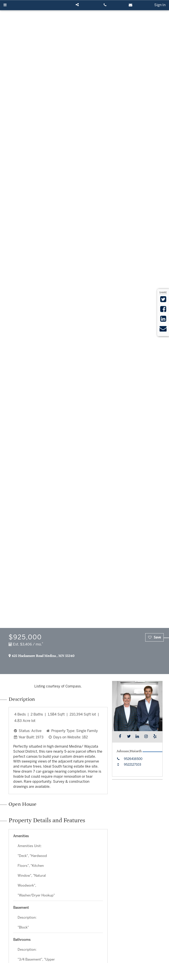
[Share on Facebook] (163, 310)
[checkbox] (154, 637)
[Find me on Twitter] (128, 736)
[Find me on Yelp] (155, 736)
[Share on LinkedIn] (163, 320)
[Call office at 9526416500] (129, 759)
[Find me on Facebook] (120, 736)
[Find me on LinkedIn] (137, 736)
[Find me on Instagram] (146, 736)
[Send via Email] (163, 330)
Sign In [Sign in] (159, 5)
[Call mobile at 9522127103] (128, 764)
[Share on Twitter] (163, 300)
